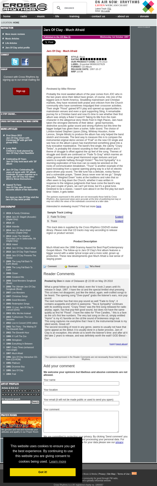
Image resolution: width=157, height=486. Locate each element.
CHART (123, 5)
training (73, 16)
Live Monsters (15, 293)
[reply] (112, 344)
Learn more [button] (57, 461)
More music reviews (15, 34)
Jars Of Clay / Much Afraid (21, 248)
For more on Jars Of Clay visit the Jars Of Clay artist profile (22, 198)
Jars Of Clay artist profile (17, 48)
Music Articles (12, 39)
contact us (97, 16)
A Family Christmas (18, 213)
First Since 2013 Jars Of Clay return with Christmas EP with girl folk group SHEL (19, 139)
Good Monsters (16, 300)
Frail (11, 374)
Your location (51, 389)
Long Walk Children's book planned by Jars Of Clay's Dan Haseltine (20, 150)
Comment (50, 266)
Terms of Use (123, 474)
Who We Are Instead (18, 313)
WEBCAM (111, 5)
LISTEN (100, 5)
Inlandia (12, 226)
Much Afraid (14, 353)
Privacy (102, 474)
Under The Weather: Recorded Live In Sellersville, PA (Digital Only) (21, 238)
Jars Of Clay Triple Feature (21, 252)
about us (122, 16)
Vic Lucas (105, 11)
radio (22, 16)
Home (16, 23)
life (56, 16)
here (98, 206)
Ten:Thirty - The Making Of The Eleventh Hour (21, 328)
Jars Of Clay (14, 370)
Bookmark (71, 266)
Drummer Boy (15, 367)
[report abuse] (121, 344)
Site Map (111, 474)
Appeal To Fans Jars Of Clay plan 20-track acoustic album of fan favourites (22, 187)
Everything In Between (19, 344)
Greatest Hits (15, 277)
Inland (12, 244)
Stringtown (14, 340)
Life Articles (11, 43)
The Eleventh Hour (17, 333)
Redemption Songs (17, 304)
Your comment (51, 409)
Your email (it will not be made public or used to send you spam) (78, 399)
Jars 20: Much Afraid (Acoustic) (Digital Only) (18, 231)
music (40, 16)
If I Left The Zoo (16, 336)
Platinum (13, 363)
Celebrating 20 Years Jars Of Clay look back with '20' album (21, 161)
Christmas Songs (17, 296)
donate (143, 16)
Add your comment (59, 366)
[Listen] (119, 216)
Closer (12, 273)
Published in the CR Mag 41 (57, 37)
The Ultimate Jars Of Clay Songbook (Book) (21, 288)
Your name (49, 380)
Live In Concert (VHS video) (21, 323)
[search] (69, 8)
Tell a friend (92, 266)
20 (10, 223)
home (5, 16)
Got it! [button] (42, 472)
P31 (109, 9)
